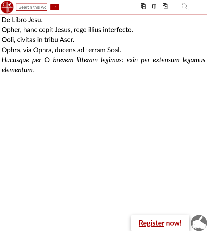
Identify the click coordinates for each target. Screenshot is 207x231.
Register (151, 222)
